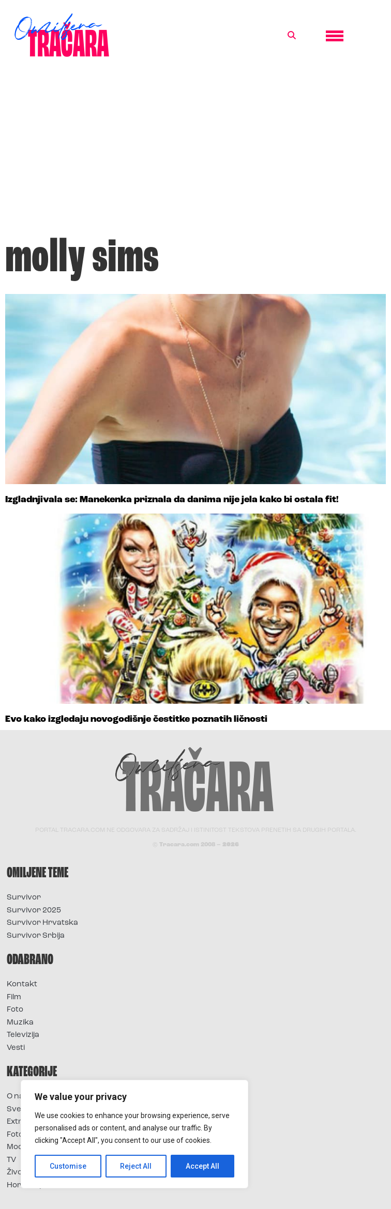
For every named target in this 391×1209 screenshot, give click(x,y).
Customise (68, 1166)
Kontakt (22, 984)
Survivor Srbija (36, 936)
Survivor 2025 (34, 911)
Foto (15, 1010)
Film (14, 997)
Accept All (202, 1166)
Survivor (24, 898)
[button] (291, 35)
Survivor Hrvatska (42, 923)
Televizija (23, 1035)
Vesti (16, 1048)
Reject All (136, 1166)
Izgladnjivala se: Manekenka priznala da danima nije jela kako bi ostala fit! (172, 500)
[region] (134, 1134)
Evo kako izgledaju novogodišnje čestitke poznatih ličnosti (136, 719)
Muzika (20, 1023)
